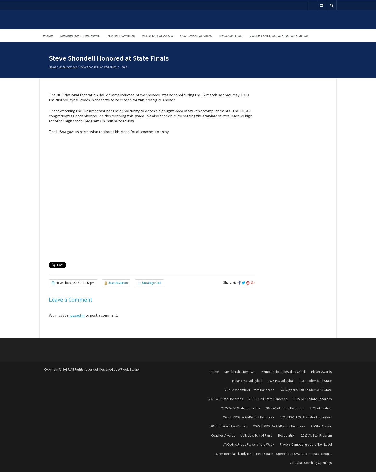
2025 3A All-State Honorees (240, 408)
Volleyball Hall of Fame (257, 435)
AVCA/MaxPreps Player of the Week (248, 444)
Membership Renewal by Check (283, 371)
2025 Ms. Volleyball (281, 381)
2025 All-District (321, 408)
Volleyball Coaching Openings (278, 36)
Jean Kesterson (118, 283)
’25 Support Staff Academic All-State (306, 390)
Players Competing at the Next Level (306, 444)
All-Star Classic (157, 36)
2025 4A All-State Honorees (284, 408)
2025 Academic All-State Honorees (249, 390)
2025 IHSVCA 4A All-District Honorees (279, 426)
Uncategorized (68, 67)
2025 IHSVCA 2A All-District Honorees (306, 417)
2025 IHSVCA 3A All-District (229, 426)
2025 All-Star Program (316, 435)
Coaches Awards (196, 36)
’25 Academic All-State (316, 381)
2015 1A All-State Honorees (268, 399)
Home (48, 36)
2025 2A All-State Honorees (312, 399)
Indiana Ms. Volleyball (247, 381)
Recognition (231, 36)
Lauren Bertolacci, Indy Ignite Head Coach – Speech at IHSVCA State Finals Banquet (273, 453)
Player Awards (121, 36)
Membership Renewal (80, 36)
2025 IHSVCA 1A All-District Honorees (248, 417)
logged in (77, 315)
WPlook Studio (128, 369)
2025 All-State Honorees (226, 399)
